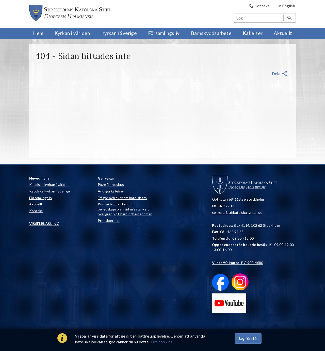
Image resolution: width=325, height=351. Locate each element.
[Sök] (259, 18)
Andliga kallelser (111, 191)
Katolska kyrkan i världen (49, 184)
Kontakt (36, 210)
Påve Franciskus (111, 184)
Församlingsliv (40, 198)
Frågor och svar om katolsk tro (122, 198)
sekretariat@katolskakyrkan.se (237, 212)
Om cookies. (162, 341)
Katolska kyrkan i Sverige (49, 191)
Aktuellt (36, 204)
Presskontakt (109, 220)
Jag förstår (248, 338)
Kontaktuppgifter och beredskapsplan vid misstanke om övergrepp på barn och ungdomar (125, 209)
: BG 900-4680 (237, 262)
